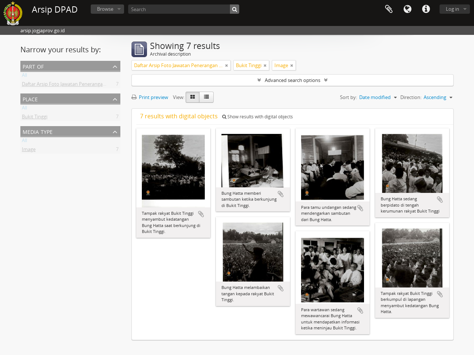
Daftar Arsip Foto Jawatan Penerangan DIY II (70, 85)
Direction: (410, 97)
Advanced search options (292, 80)
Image (29, 150)
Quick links (426, 9)
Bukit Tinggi (34, 118)
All (24, 76)
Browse (105, 9)
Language (407, 9)
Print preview (149, 97)
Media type (38, 131)
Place (30, 98)
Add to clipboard (201, 214)
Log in (452, 9)
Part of (33, 66)
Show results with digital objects (257, 117)
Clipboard (389, 9)
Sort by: (348, 97)
